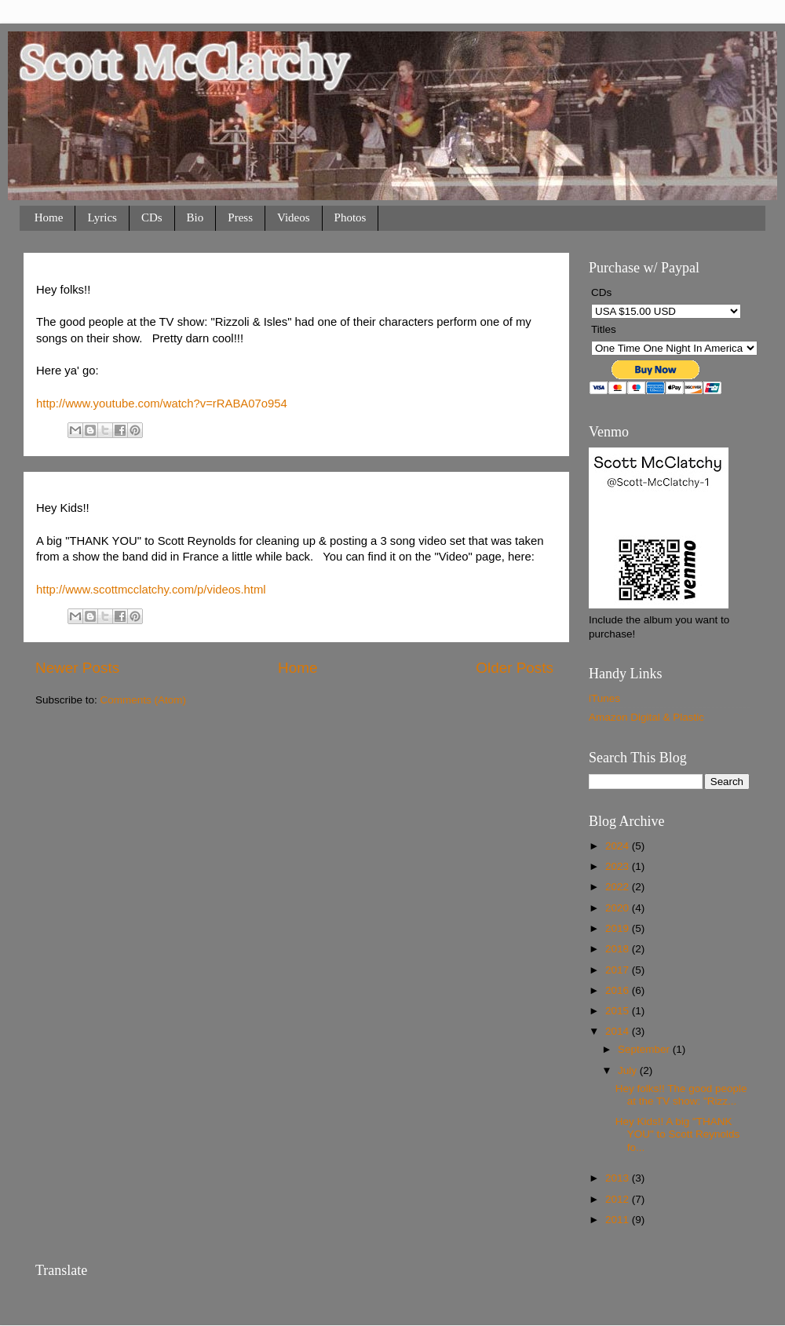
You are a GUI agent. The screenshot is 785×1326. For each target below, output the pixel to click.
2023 (618, 866)
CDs (151, 217)
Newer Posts (77, 667)
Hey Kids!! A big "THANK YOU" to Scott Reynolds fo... (677, 1134)
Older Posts (514, 667)
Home (49, 217)
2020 (618, 908)
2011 (618, 1220)
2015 (618, 1011)
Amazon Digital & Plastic (646, 717)
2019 (618, 928)
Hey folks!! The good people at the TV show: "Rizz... (681, 1095)
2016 (618, 990)
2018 (618, 949)
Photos (350, 217)
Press (240, 217)
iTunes (604, 698)
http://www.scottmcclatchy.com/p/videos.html (151, 589)
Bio (195, 217)
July (629, 1070)
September (645, 1049)
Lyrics (102, 217)
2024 (618, 846)
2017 (618, 970)
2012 (618, 1199)
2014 (618, 1031)
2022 (618, 887)
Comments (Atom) (143, 700)
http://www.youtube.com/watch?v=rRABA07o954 (161, 403)
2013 (618, 1178)
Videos (293, 217)
